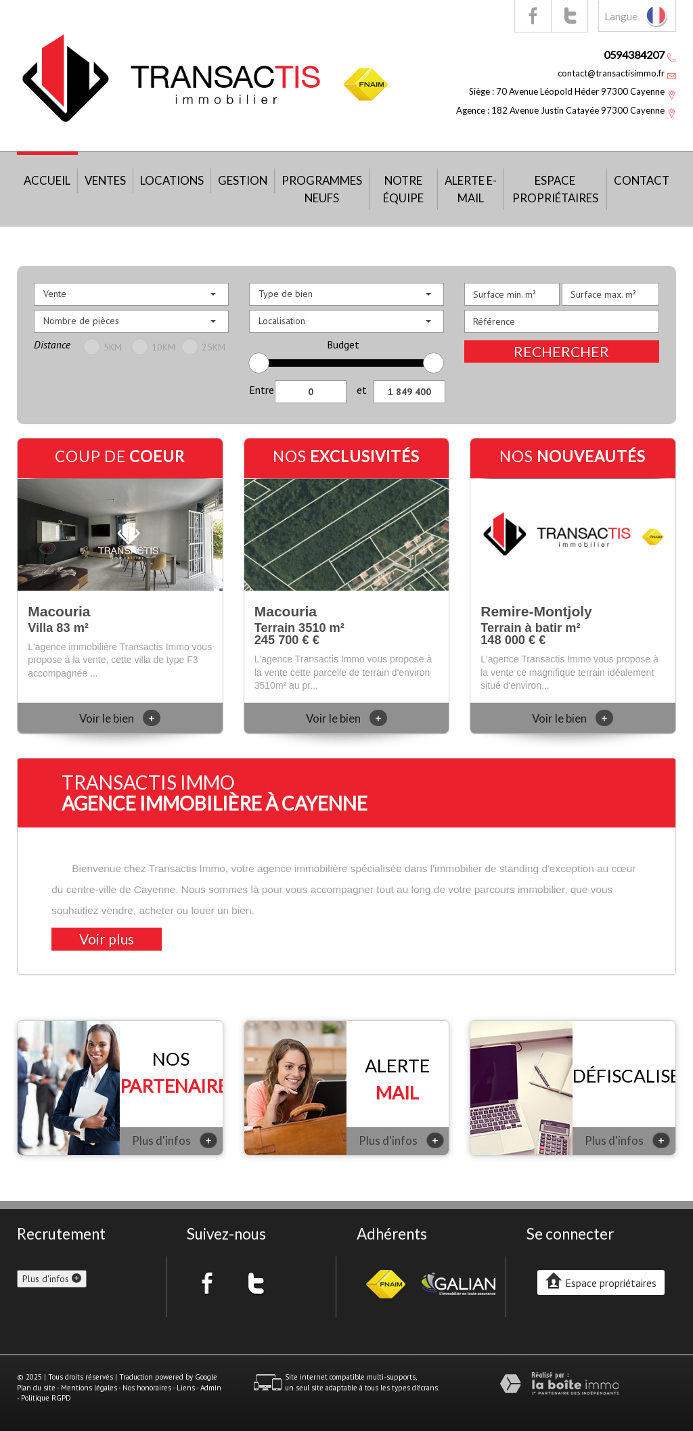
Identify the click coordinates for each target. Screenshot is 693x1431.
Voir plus (106, 938)
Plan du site (36, 1387)
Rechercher (561, 351)
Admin (210, 1387)
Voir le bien (119, 718)
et (362, 389)
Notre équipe (403, 188)
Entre (261, 389)
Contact (641, 180)
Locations (172, 180)
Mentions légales (89, 1387)
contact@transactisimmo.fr (611, 73)
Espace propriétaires (555, 188)
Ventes (105, 180)
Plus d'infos (174, 1140)
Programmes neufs (322, 188)
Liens (186, 1387)
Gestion (242, 180)
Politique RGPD (46, 1398)
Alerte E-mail (471, 188)
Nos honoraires (146, 1387)
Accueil (47, 180)
